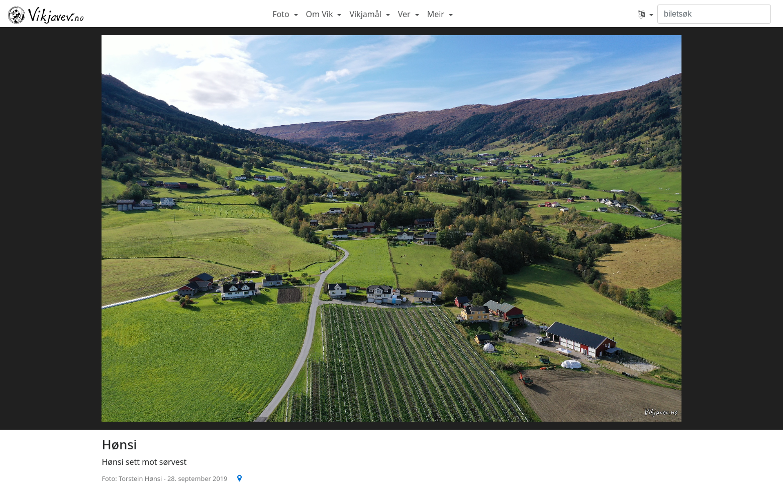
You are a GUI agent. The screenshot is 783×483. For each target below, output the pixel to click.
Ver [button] (405, 14)
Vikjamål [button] (366, 14)
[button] (645, 14)
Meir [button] (436, 14)
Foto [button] (281, 14)
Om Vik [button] (320, 14)
